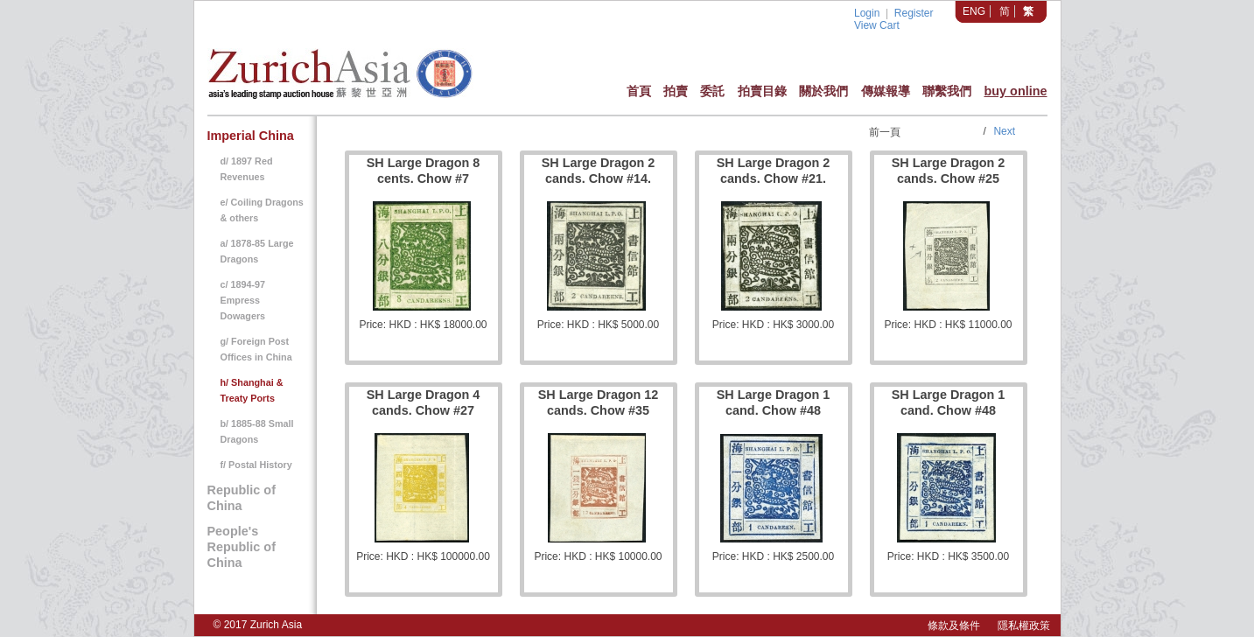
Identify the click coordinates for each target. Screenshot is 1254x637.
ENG (974, 11)
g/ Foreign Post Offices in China (256, 349)
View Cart (877, 25)
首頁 (639, 91)
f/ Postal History (256, 464)
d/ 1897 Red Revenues (247, 169)
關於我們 (823, 91)
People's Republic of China (241, 547)
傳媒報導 (885, 91)
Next (1004, 131)
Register (914, 13)
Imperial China (250, 136)
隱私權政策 (1024, 626)
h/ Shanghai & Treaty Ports (252, 390)
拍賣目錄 (762, 91)
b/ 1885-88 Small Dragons (257, 431)
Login (866, 13)
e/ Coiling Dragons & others (262, 210)
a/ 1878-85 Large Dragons (257, 251)
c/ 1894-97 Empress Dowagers (243, 300)
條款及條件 (954, 626)
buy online (1015, 91)
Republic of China (241, 498)
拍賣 (675, 91)
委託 (712, 91)
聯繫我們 (946, 91)
